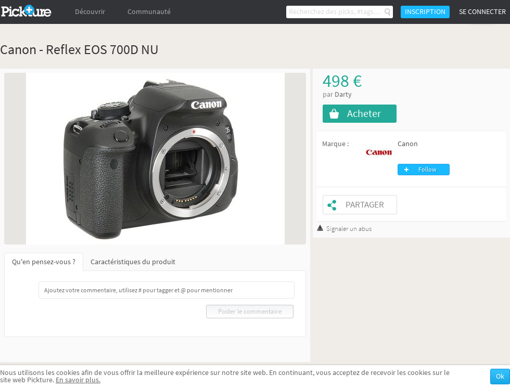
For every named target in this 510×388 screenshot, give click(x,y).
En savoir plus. (78, 380)
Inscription (425, 12)
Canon (408, 144)
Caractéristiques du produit (133, 262)
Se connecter (482, 12)
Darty (343, 94)
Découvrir (90, 12)
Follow (427, 169)
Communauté (149, 12)
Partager (365, 205)
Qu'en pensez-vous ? (43, 262)
